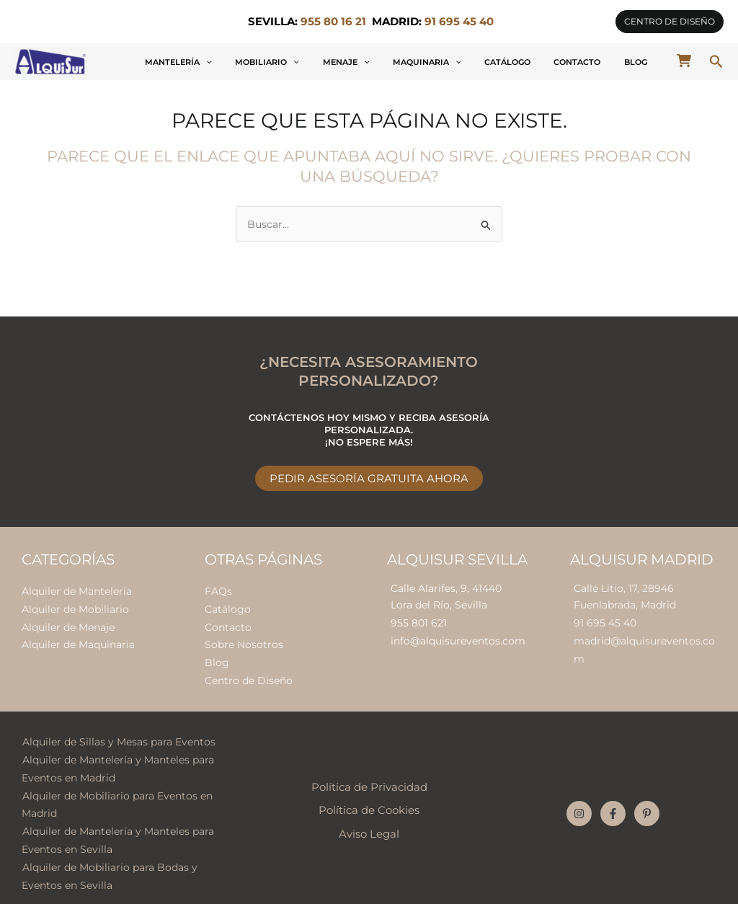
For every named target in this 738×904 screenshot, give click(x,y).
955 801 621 (419, 621)
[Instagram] (579, 805)
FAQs (218, 589)
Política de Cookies (369, 802)
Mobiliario (356, 62)
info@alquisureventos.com (458, 638)
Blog (643, 62)
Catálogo (548, 62)
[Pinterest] (646, 805)
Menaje (419, 62)
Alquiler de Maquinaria (78, 641)
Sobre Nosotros (244, 641)
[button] (669, 21)
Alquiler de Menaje (68, 624)
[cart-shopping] (684, 60)
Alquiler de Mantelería (77, 589)
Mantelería (284, 62)
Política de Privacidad (369, 779)
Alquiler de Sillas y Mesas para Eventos (118, 736)
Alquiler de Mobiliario (75, 607)
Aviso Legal (369, 825)
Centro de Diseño (249, 675)
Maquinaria (483, 62)
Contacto (601, 62)
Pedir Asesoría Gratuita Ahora (369, 477)
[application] (312, 62)
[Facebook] (613, 805)
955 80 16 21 (333, 21)
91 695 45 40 (605, 621)
